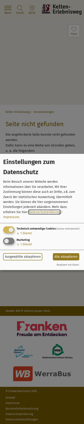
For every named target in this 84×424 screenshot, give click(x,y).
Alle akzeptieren (66, 257)
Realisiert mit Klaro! (68, 264)
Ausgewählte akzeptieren (23, 257)
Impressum (11, 217)
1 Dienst (24, 233)
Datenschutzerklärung (44, 212)
